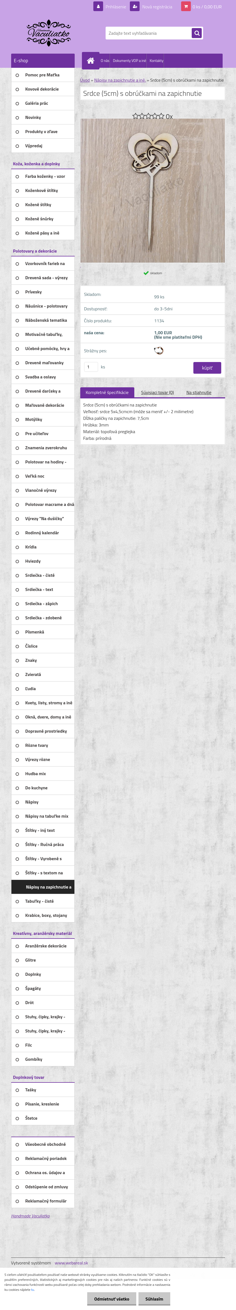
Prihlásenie (116, 6)
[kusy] (91, 367)
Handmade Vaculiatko (30, 1215)
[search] (197, 33)
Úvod (85, 80)
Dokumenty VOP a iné (129, 60)
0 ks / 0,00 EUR (207, 6)
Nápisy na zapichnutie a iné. (120, 80)
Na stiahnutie (198, 392)
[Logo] (49, 33)
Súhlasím (154, 1299)
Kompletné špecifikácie (107, 392)
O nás (105, 60)
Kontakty (156, 60)
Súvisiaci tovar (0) (157, 392)
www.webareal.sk (71, 1262)
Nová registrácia (156, 6)
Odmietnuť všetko (111, 1299)
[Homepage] (92, 61)
